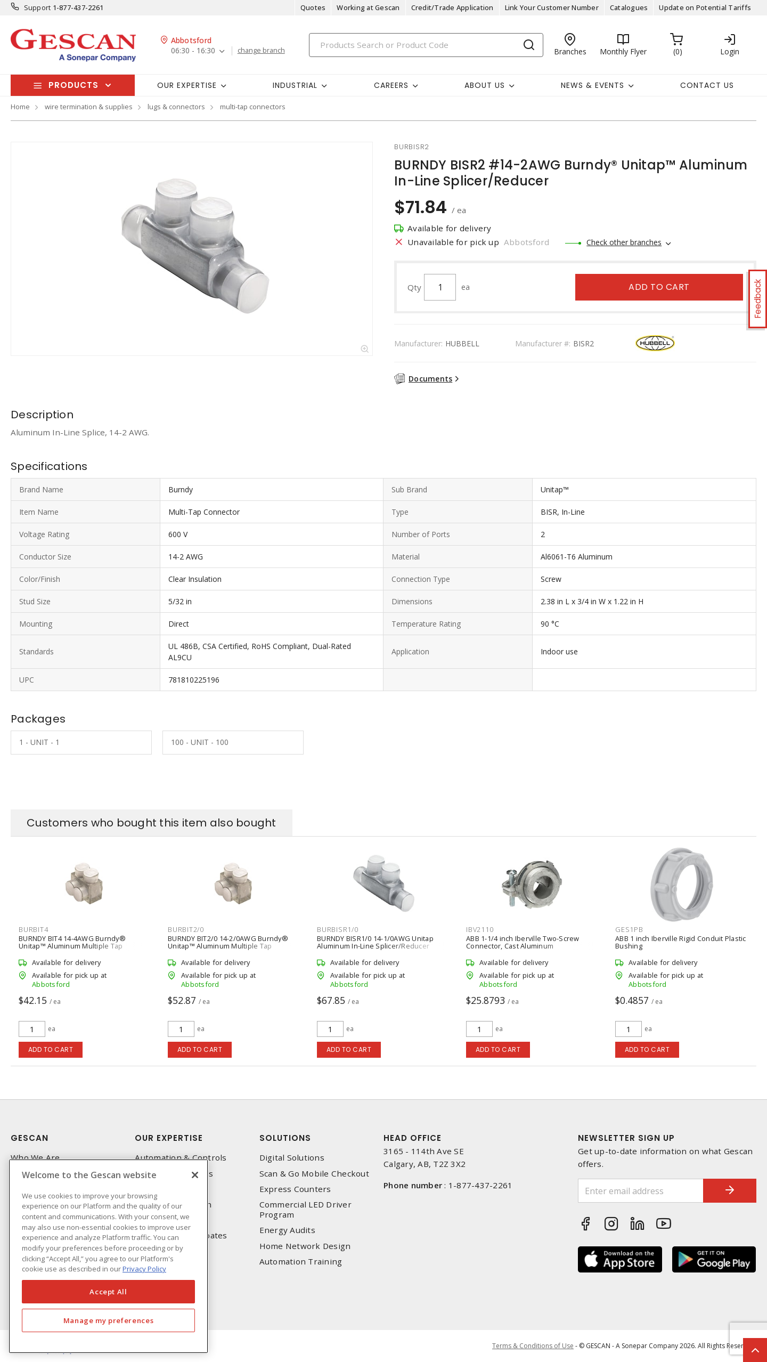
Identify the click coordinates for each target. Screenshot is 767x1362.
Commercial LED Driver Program (305, 1209)
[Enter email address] (641, 1191)
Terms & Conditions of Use (533, 1345)
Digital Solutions (291, 1158)
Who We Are (35, 1158)
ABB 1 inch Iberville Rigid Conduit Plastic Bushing (680, 942)
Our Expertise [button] (187, 85)
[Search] (426, 45)
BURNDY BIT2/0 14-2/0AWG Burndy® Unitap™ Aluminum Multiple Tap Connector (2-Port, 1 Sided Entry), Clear (232, 946)
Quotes (313, 7)
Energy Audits (287, 1230)
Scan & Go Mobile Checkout (314, 1174)
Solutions (285, 1138)
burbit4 (33, 929)
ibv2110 (479, 929)
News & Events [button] (592, 85)
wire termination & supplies (89, 106)
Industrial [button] (295, 85)
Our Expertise (169, 1138)
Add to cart (659, 287)
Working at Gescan (368, 7)
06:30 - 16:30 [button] (193, 50)
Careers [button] (391, 85)
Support (37, 7)
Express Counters (295, 1189)
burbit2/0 (186, 929)
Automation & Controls (180, 1158)
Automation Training (300, 1261)
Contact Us (707, 85)
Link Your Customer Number (552, 7)
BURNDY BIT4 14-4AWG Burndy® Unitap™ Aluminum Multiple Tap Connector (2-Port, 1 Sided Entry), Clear (82, 946)
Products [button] (73, 85)
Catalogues (629, 7)
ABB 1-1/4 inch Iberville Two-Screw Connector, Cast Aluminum (523, 942)
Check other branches (624, 242)
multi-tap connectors (252, 106)
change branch (261, 50)
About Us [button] (484, 85)
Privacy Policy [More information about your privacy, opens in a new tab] (144, 1269)
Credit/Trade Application (452, 7)
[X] (195, 1175)
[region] (108, 1256)
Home (20, 106)
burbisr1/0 (337, 929)
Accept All (108, 1291)
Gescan (29, 1138)
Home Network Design (305, 1246)
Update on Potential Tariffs (705, 7)
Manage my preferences (108, 1320)
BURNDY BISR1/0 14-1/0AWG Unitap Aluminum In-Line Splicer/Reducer (375, 942)
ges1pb (629, 929)
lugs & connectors (176, 106)
